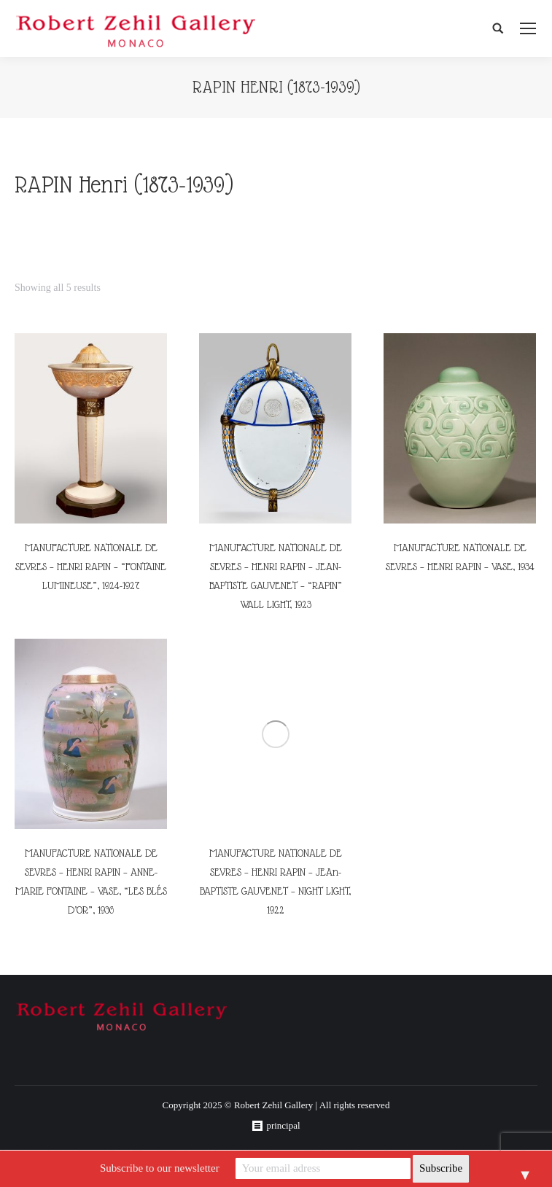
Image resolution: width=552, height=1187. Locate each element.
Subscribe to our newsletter (159, 1168)
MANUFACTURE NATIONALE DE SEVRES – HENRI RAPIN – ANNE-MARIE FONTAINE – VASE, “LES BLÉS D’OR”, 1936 (91, 881)
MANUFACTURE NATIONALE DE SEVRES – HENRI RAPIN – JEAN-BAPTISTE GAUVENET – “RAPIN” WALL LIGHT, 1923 (275, 576)
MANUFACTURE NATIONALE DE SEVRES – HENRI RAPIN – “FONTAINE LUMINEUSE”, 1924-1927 (90, 566)
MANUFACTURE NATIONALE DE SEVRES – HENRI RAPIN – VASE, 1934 (460, 557)
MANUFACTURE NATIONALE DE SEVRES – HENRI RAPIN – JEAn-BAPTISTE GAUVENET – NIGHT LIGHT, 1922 (275, 881)
